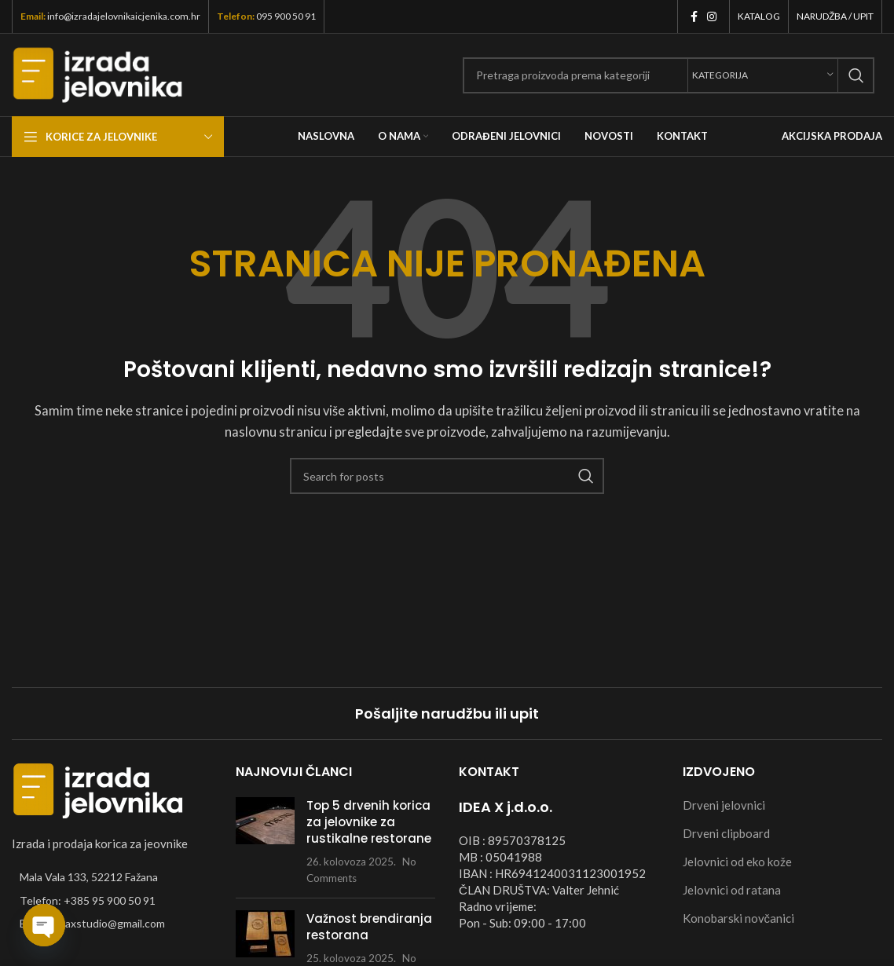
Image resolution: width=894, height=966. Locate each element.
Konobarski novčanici (739, 918)
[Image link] (98, 789)
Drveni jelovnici (724, 805)
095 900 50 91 (286, 16)
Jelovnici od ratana (732, 890)
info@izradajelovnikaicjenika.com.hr (123, 16)
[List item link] (112, 900)
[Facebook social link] (694, 16)
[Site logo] (98, 73)
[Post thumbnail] (265, 841)
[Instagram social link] (711, 16)
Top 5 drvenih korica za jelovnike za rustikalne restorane (368, 822)
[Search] (668, 75)
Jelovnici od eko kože (737, 861)
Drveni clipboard (726, 833)
